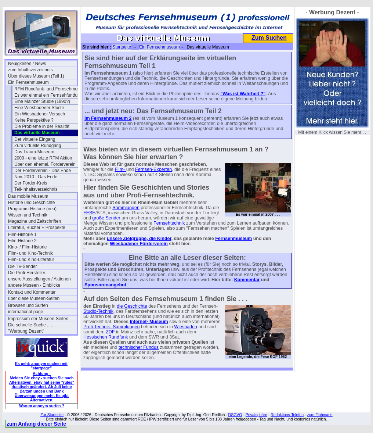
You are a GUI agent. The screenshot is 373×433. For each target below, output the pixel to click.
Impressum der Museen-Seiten (38, 318)
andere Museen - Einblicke (34, 285)
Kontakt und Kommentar (31, 292)
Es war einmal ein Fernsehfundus (47, 95)
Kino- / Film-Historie (27, 247)
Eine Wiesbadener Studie (39, 107)
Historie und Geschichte (31, 202)
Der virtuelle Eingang (34, 139)
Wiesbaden (185, 326)
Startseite (121, 47)
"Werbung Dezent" (26, 331)
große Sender (106, 218)
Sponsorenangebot (105, 284)
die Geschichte (132, 306)
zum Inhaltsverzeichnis (30, 69)
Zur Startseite (52, 414)
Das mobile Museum (28, 196)
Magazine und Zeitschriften (34, 221)
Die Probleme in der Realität (41, 126)
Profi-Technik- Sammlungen (111, 326)
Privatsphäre (256, 414)
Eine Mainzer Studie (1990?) (42, 101)
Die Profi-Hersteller (26, 272)
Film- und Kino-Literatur (31, 259)
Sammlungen (126, 207)
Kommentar (247, 279)
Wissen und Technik (27, 215)
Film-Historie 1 (22, 234)
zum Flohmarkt (319, 414)
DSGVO (235, 414)
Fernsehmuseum (233, 238)
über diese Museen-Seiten (33, 298)
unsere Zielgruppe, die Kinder (139, 238)
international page (25, 311)
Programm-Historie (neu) (32, 208)
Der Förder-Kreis (30, 183)
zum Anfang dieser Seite (36, 424)
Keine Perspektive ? (34, 120)
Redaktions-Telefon (287, 414)
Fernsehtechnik (169, 223)
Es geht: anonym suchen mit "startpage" (41, 365)
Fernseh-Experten (153, 169)
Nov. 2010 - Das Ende (35, 176)
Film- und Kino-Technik (30, 253)
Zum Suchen (269, 38)
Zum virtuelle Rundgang (37, 145)
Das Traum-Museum (34, 151)
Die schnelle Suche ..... (30, 325)
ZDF (110, 331)
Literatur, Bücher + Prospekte (36, 227)
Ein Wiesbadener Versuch (39, 114)
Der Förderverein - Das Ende (42, 170)
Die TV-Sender (22, 266)
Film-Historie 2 (22, 240)
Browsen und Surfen (28, 305)
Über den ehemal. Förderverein (45, 164)
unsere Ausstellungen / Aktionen (39, 279)
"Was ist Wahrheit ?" (242, 93)
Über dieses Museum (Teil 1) (36, 76)
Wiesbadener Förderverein (139, 243)
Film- (120, 169)
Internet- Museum (149, 321)
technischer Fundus (139, 347)
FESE (89, 212)
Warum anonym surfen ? (41, 406)
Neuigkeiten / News (27, 63)
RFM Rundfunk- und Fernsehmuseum (48, 89)
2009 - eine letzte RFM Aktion (43, 158)
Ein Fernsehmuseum (28, 82)
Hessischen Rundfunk (105, 337)
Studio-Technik (98, 311)
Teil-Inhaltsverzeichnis (35, 189)
